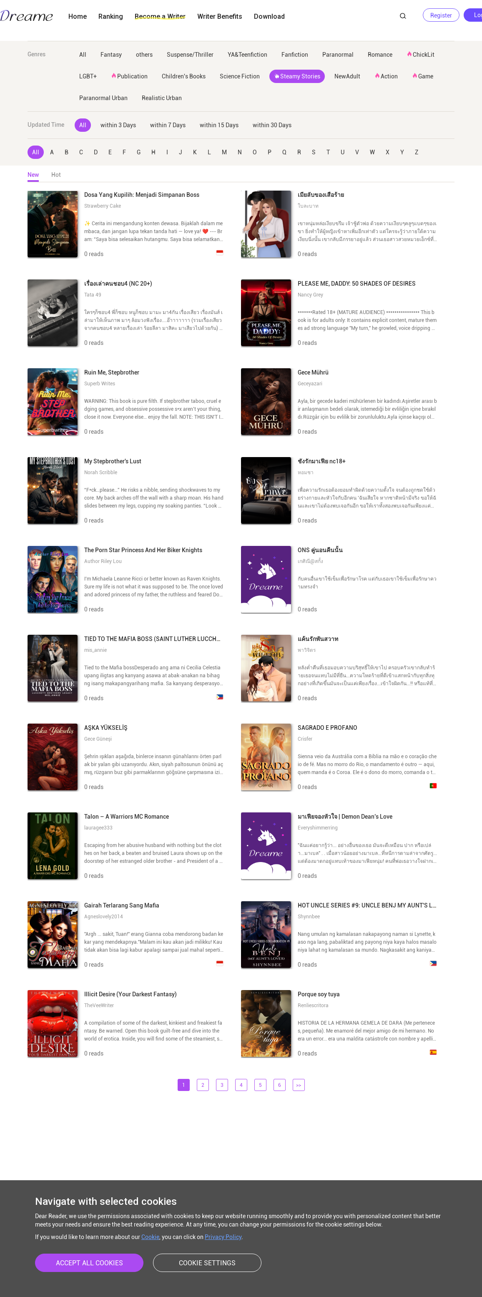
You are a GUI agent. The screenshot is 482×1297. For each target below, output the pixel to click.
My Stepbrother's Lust (112, 461)
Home (77, 16)
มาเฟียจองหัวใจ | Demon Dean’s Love (345, 816)
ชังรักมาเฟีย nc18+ (322, 461)
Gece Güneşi (98, 739)
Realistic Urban (162, 98)
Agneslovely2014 (103, 917)
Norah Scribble (100, 472)
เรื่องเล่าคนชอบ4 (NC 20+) (118, 283)
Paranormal (338, 54)
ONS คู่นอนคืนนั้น (320, 550)
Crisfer (305, 739)
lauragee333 (98, 828)
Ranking (110, 16)
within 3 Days (118, 125)
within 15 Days (219, 125)
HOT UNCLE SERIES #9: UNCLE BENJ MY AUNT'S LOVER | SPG (380, 905)
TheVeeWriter (99, 1005)
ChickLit (420, 54)
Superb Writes (99, 384)
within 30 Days (272, 125)
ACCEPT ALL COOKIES (89, 1263)
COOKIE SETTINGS (207, 1263)
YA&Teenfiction (247, 54)
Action (386, 76)
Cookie (150, 1237)
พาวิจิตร (307, 650)
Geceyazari (310, 384)
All (82, 54)
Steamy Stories (297, 76)
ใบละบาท (308, 206)
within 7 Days (168, 125)
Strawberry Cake (102, 206)
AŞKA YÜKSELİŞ (106, 727)
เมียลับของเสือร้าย (321, 194)
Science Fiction (240, 76)
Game (422, 76)
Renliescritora (313, 1005)
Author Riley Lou (103, 561)
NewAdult (347, 76)
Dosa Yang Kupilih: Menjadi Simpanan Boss (141, 194)
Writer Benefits (219, 16)
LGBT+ (88, 76)
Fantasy (111, 54)
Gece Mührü (313, 372)
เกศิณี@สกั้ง (310, 561)
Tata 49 (92, 295)
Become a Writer (160, 16)
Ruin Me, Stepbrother (111, 372)
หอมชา (306, 472)
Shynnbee (309, 917)
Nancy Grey (310, 295)
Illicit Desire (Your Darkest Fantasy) (130, 994)
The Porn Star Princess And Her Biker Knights (143, 550)
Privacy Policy (223, 1237)
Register (441, 15)
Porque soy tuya (319, 994)
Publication (129, 76)
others (144, 54)
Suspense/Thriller (190, 54)
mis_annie (95, 650)
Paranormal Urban (103, 98)
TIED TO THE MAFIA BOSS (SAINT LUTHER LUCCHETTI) (157, 639)
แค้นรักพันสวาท (318, 639)
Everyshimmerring (318, 828)
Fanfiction (294, 54)
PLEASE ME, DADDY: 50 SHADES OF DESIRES (357, 283)
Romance (380, 54)
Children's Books (184, 76)
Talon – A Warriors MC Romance (126, 816)
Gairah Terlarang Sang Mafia (121, 905)
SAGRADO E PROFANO (327, 727)
